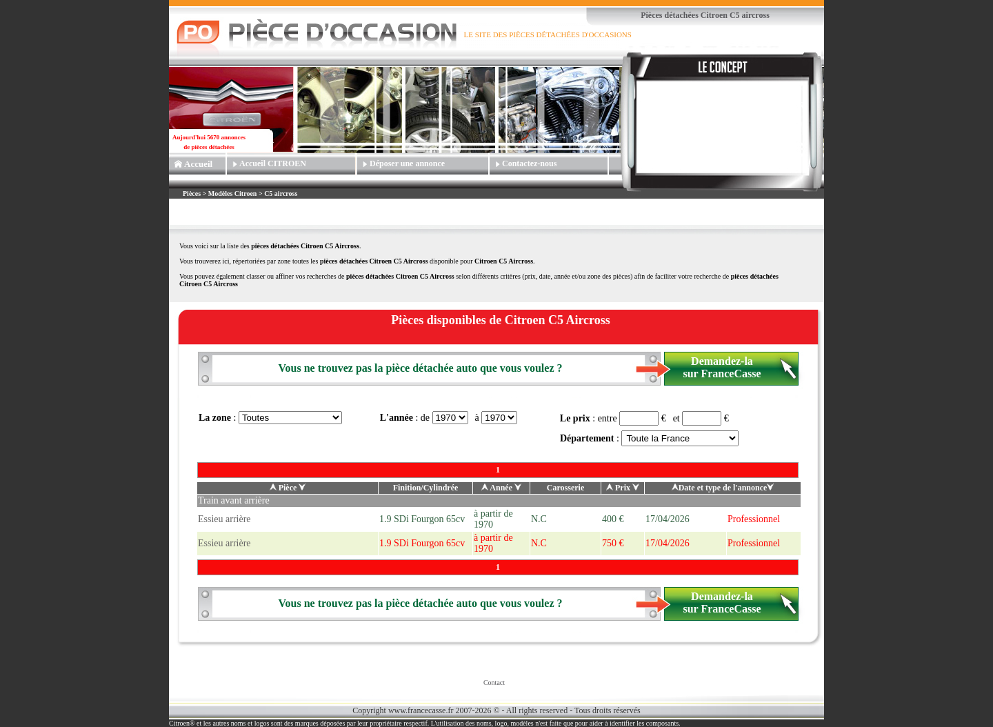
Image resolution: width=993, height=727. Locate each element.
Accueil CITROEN (272, 163)
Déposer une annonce (407, 163)
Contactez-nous (529, 163)
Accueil (198, 164)
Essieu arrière (224, 519)
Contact (494, 682)
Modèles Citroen (232, 193)
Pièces (193, 193)
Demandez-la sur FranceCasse (722, 367)
